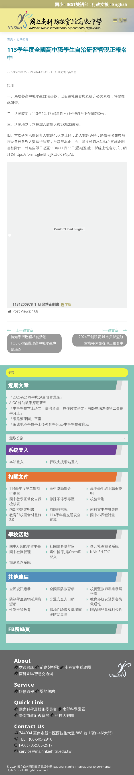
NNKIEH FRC (100, 551)
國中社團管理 (20, 551)
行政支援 (100, 4)
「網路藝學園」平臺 (25, 418)
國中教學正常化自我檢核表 (25, 501)
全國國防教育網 (62, 588)
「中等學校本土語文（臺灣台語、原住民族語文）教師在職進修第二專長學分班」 (66, 411)
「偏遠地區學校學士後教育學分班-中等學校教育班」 (50, 424)
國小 (59, 4)
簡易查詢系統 (20, 562)
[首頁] (10, 39)
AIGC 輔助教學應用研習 (28, 402)
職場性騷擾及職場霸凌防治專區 (66, 612)
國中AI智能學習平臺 (25, 546)
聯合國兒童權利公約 (106, 609)
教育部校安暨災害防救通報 (106, 601)
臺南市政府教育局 (34, 715)
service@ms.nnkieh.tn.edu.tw (45, 751)
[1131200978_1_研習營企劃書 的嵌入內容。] (68, 229)
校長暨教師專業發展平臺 (106, 591)
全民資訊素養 (20, 588)
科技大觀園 (64, 715)
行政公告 (60, 72)
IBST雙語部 (77, 4)
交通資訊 (26, 667)
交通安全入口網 (62, 599)
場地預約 (47, 691)
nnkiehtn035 (18, 72)
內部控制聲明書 (21, 509)
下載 (68, 305)
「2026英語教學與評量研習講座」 (36, 397)
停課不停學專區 (62, 498)
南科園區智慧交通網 (36, 673)
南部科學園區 (74, 708)
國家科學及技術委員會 (38, 709)
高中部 (72, 72)
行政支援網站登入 (64, 461)
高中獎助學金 (60, 488)
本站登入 (16, 461)
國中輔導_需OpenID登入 (65, 554)
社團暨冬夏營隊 (62, 546)
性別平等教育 (20, 609)
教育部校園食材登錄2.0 (25, 517)
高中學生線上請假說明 (106, 491)
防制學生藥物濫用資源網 (25, 601)
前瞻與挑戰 (58, 509)
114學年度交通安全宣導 (65, 517)
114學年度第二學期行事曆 (24, 491)
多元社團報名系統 (104, 546)
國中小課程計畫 (102, 514)
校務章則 (97, 498)
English (119, 4)
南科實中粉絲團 (78, 667)
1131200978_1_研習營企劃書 (35, 304)
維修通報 (26, 691)
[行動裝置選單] (120, 20)
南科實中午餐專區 (104, 509)
